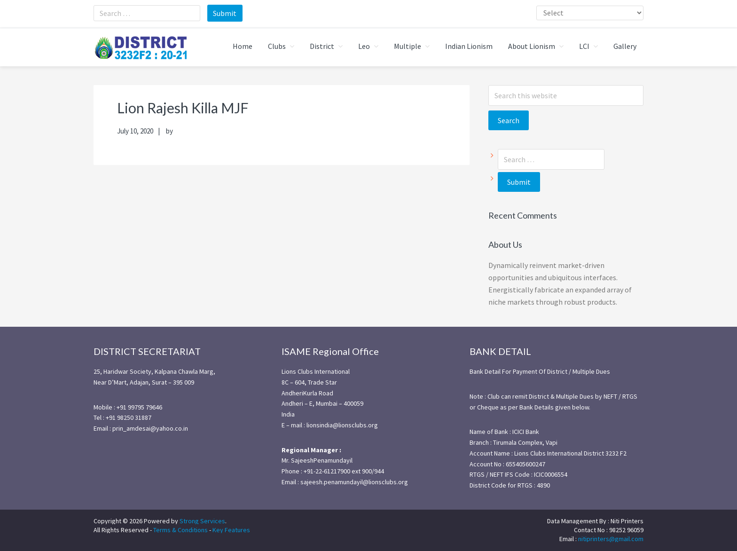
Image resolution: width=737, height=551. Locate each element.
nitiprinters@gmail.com (610, 537)
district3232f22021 (141, 46)
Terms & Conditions (180, 528)
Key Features (231, 528)
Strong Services (202, 519)
